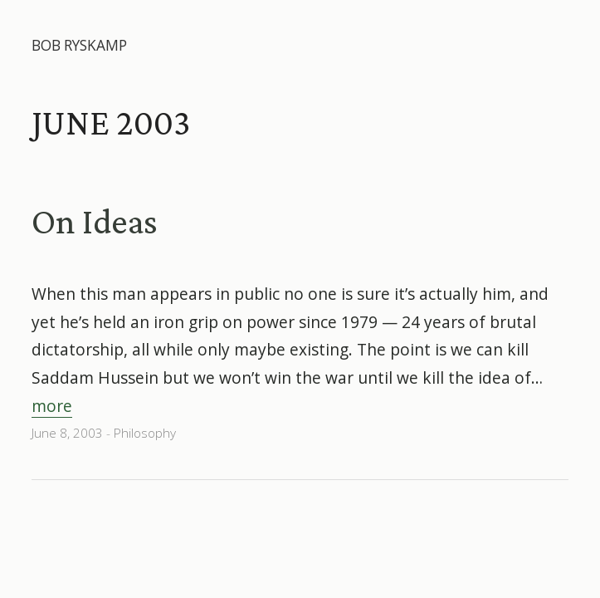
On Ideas (95, 221)
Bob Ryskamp (79, 45)
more (52, 406)
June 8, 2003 (67, 433)
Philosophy (145, 433)
